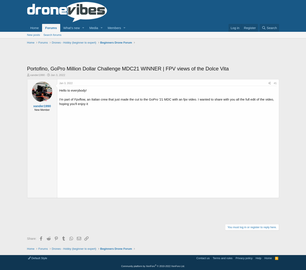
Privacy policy (244, 258)
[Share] (269, 83)
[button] (83, 28)
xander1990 (37, 75)
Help (258, 258)
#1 (275, 83)
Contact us (202, 258)
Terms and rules (222, 258)
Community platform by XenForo (153, 266)
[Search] (269, 28)
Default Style (37, 258)
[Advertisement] (105, 55)
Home (34, 28)
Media (93, 28)
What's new (71, 28)
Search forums (52, 34)
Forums (51, 28)
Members (114, 28)
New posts (33, 34)
